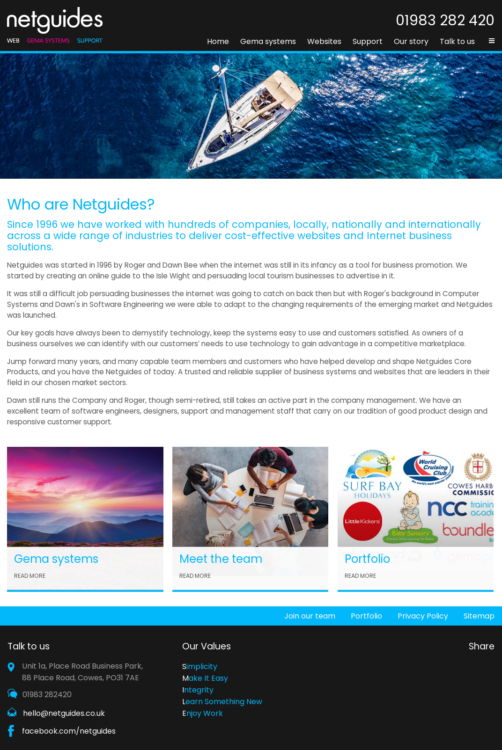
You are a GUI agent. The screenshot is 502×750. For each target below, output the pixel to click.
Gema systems (268, 41)
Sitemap (479, 616)
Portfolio (366, 616)
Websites (324, 41)
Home (218, 41)
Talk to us (457, 41)
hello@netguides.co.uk (64, 713)
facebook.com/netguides (69, 731)
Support (368, 41)
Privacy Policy (423, 616)
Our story (411, 41)
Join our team (309, 616)
